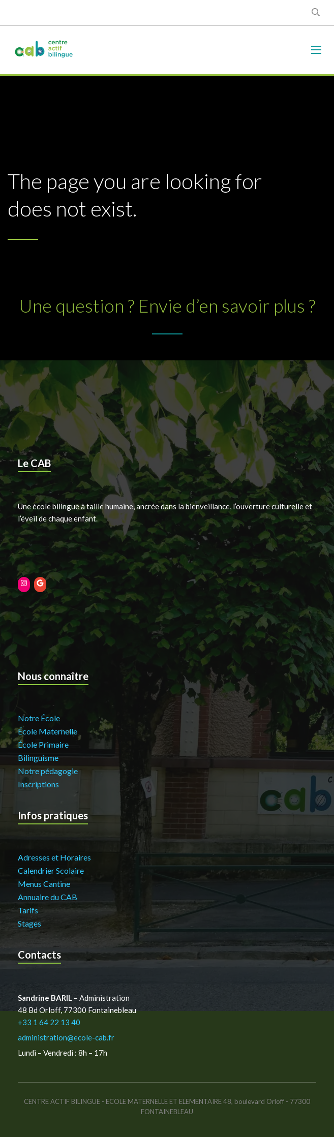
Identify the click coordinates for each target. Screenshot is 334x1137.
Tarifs (28, 910)
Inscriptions (38, 784)
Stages (29, 923)
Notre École (39, 718)
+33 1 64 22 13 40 (49, 1022)
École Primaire (43, 744)
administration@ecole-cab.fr (66, 1037)
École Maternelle (47, 731)
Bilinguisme (38, 757)
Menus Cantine (44, 883)
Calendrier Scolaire (51, 870)
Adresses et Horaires (54, 857)
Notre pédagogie (48, 771)
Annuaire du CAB (47, 897)
